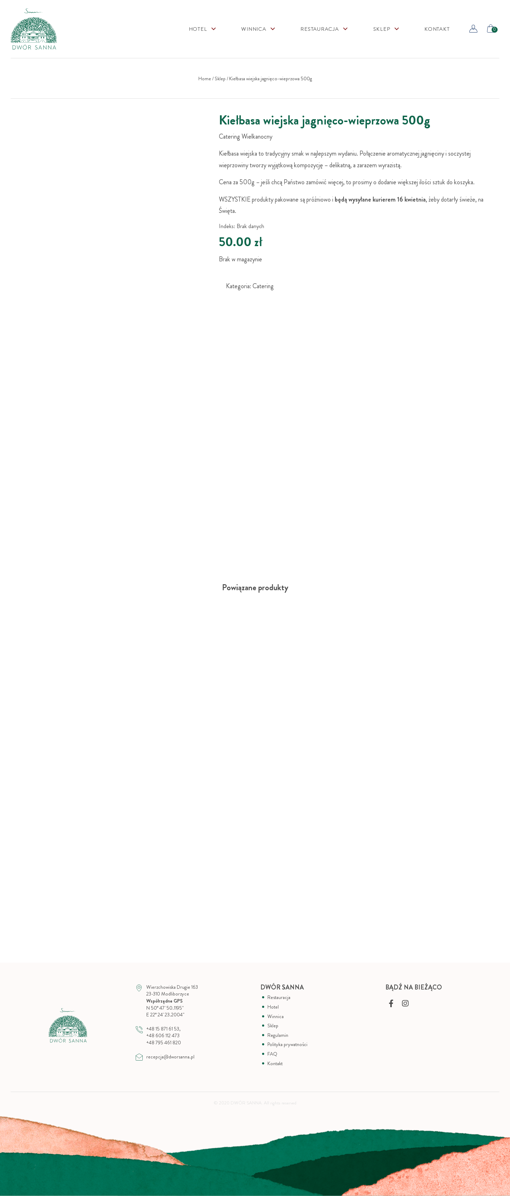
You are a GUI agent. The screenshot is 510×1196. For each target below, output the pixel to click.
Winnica (253, 29)
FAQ (272, 1054)
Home (204, 78)
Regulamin (277, 1035)
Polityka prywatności (287, 1044)
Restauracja (319, 29)
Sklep (220, 78)
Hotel (198, 29)
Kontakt (436, 29)
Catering (263, 286)
